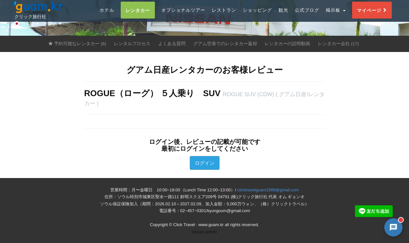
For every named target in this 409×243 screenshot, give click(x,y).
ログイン (204, 163)
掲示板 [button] (336, 17)
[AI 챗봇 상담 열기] (393, 227)
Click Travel (184, 224)
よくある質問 (171, 43)
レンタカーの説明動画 (287, 43)
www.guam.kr (211, 224)
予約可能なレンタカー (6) (77, 43)
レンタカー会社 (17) (338, 43)
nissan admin (204, 231)
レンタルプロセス (132, 43)
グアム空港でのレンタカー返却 (225, 43)
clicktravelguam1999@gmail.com (268, 189)
